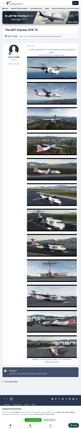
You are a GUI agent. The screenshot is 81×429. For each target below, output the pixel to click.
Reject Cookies (49, 420)
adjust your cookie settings (66, 412)
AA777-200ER (13, 36)
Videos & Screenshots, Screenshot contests (45, 36)
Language (7, 404)
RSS (33, 404)
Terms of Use (49, 414)
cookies (16, 412)
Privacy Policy (17, 404)
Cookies (26, 404)
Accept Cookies (33, 420)
